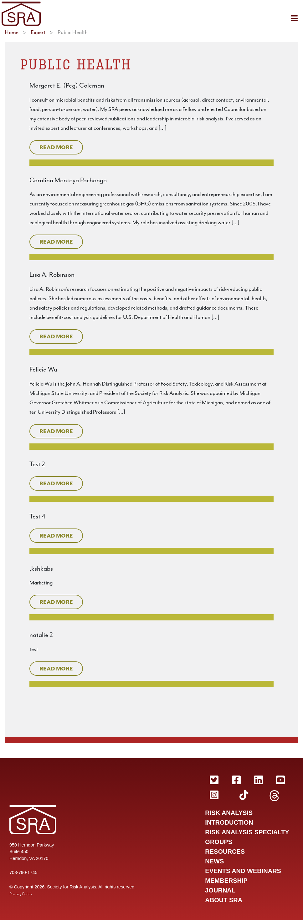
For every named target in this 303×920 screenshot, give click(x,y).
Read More (56, 147)
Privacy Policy (20, 894)
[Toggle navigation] (294, 18)
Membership (226, 880)
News (214, 861)
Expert (38, 32)
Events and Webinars (243, 870)
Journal (220, 890)
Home (11, 32)
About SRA (223, 900)
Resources (225, 851)
